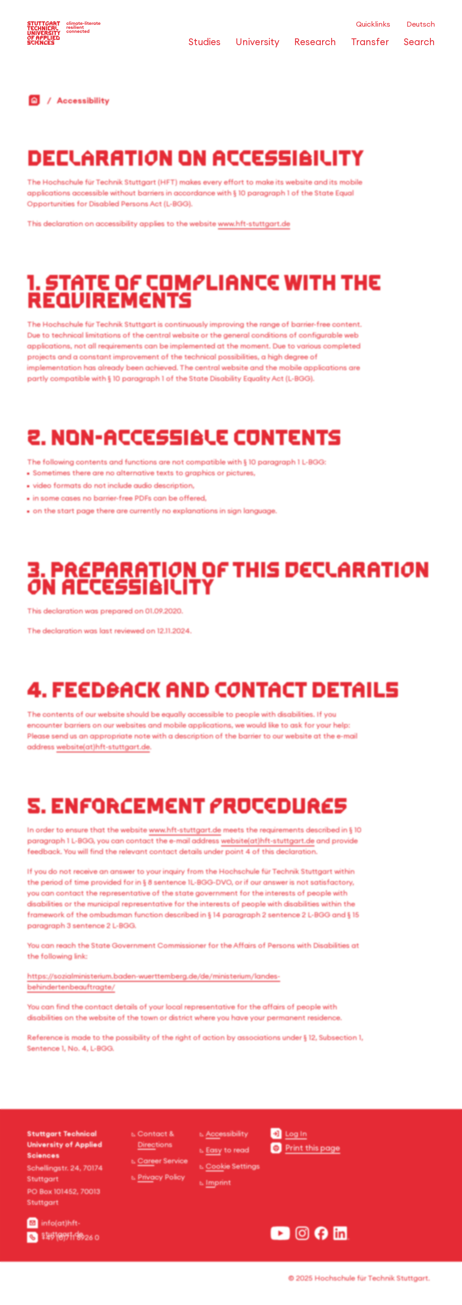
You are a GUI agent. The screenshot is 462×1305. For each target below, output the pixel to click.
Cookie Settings (233, 1165)
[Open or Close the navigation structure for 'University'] (255, 46)
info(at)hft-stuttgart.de (62, 1228)
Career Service (163, 1160)
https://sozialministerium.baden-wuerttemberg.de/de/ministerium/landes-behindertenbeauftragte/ (153, 981)
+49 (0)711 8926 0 (70, 1237)
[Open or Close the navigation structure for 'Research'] (312, 46)
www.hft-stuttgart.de (254, 223)
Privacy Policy (161, 1176)
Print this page (312, 1147)
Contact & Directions (156, 1139)
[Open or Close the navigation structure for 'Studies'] (202, 46)
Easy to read (227, 1149)
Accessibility (227, 1133)
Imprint (218, 1182)
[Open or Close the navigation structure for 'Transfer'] (367, 46)
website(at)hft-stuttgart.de (103, 746)
